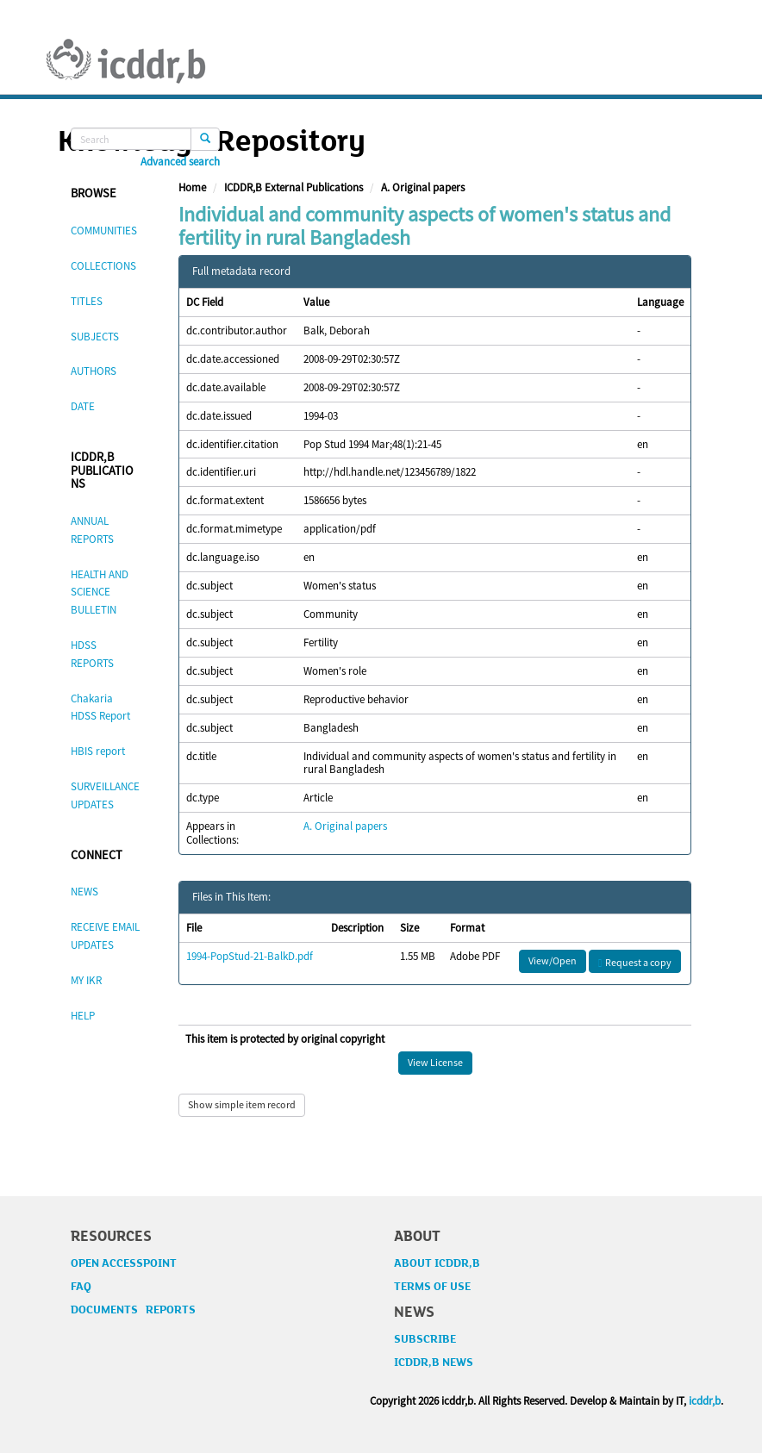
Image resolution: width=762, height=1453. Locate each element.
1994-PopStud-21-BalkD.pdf (249, 956)
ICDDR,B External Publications (293, 187)
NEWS (84, 891)
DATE (83, 406)
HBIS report (98, 751)
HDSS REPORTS (92, 654)
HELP (83, 1015)
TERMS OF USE (432, 1287)
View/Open (552, 960)
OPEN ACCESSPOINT (124, 1263)
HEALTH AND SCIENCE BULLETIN (99, 592)
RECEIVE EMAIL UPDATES (105, 936)
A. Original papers (423, 187)
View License (435, 1062)
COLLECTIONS (103, 266)
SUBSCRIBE (425, 1339)
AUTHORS (93, 371)
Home (192, 187)
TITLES (87, 301)
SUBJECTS (95, 336)
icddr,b (705, 1401)
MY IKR (86, 980)
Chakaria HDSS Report (100, 707)
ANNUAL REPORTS (92, 530)
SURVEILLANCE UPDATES (105, 795)
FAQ (81, 1287)
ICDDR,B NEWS (433, 1362)
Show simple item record (242, 1104)
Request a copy (634, 962)
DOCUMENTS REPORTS (133, 1310)
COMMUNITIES (104, 230)
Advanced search (180, 162)
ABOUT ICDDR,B (437, 1263)
